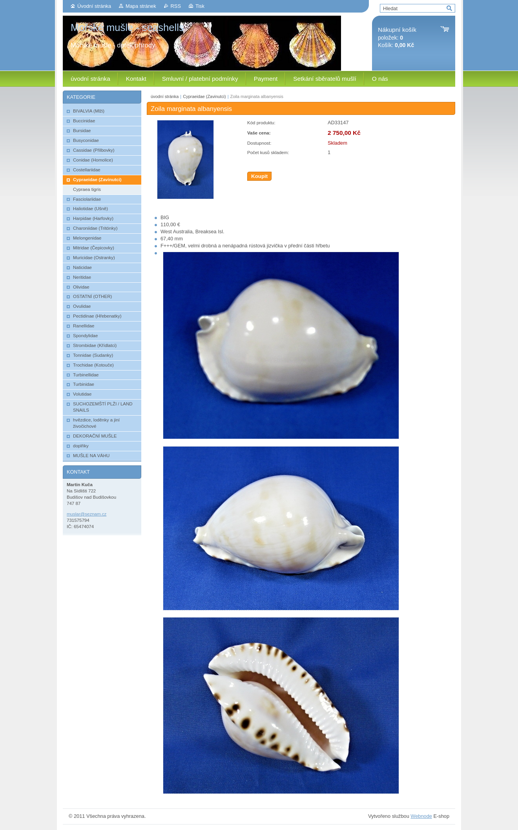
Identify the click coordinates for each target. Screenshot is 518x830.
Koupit (259, 176)
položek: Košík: (397, 37)
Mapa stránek (141, 6)
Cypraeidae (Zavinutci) (204, 96)
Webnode (421, 816)
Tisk (199, 6)
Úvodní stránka (94, 6)
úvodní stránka (165, 96)
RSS (176, 6)
